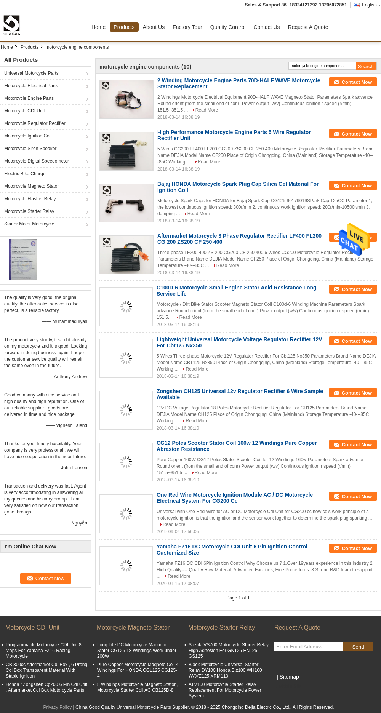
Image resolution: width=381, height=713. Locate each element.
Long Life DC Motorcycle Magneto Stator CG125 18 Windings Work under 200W (136, 650)
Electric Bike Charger (25, 173)
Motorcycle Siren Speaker (30, 148)
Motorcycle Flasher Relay (30, 198)
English (371, 5)
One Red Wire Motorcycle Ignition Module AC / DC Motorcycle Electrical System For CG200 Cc (235, 498)
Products (124, 27)
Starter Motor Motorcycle (29, 224)
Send (358, 647)
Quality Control (228, 27)
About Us (154, 27)
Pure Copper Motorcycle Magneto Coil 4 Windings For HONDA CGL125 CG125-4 (137, 670)
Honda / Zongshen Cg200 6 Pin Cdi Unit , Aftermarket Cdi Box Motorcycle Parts (46, 687)
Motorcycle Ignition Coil (27, 136)
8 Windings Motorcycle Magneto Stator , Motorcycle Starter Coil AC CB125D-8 (137, 687)
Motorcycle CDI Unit (24, 111)
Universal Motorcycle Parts (31, 73)
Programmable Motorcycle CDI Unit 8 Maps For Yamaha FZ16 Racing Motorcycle (44, 650)
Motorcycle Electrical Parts (31, 85)
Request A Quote (308, 27)
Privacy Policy (57, 707)
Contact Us (266, 27)
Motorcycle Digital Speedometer (36, 161)
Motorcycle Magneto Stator (31, 186)
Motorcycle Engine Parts (29, 98)
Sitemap (289, 677)
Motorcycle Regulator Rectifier (35, 123)
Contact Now (357, 82)
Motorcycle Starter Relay (29, 211)
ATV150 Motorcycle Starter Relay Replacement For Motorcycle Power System (225, 690)
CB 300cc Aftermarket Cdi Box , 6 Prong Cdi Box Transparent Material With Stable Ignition (46, 670)
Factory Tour (187, 27)
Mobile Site (287, 686)
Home (98, 27)
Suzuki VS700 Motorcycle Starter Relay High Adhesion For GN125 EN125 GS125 (229, 650)
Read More (206, 110)
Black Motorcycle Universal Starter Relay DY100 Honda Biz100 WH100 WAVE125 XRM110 (225, 670)
